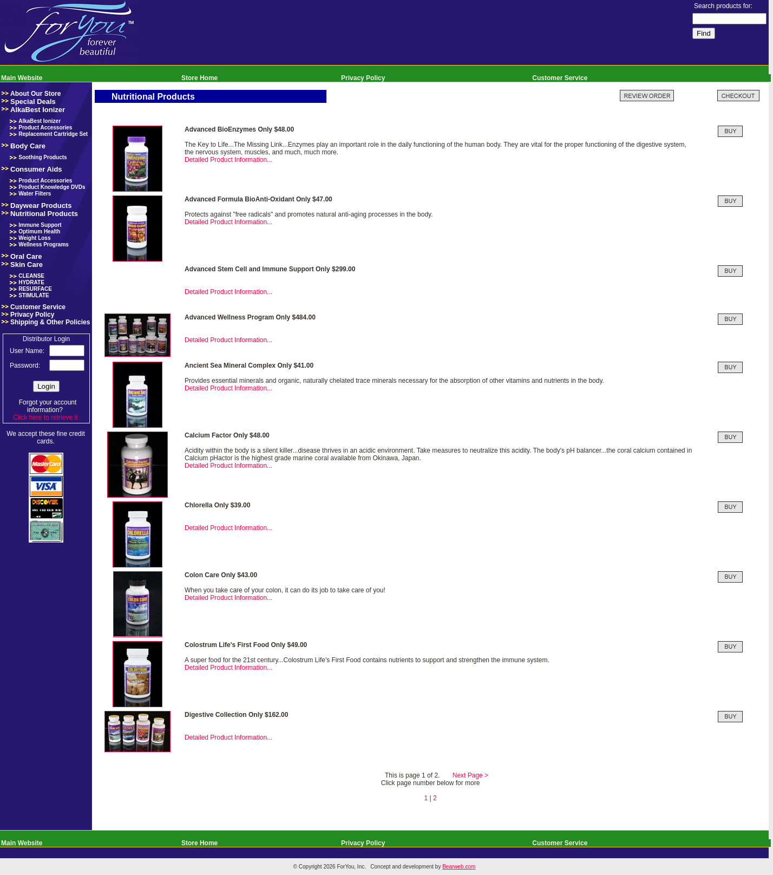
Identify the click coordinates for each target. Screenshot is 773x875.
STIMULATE (33, 295)
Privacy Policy (363, 78)
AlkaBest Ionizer (37, 110)
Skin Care (26, 264)
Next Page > (470, 775)
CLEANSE (31, 276)
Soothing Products (42, 157)
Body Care (27, 146)
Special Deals (33, 101)
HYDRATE (31, 282)
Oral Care (26, 256)
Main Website (21, 78)
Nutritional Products (44, 214)
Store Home (199, 78)
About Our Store (35, 93)
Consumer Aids (36, 169)
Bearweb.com (458, 867)
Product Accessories (45, 127)
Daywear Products (40, 205)
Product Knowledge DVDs (51, 187)
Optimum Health (39, 231)
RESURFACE (35, 289)
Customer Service (559, 78)
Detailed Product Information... (228, 160)
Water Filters (34, 194)
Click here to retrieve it (45, 417)
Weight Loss (34, 238)
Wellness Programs (43, 244)
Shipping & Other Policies (50, 322)
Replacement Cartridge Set (53, 134)
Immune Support (39, 225)
